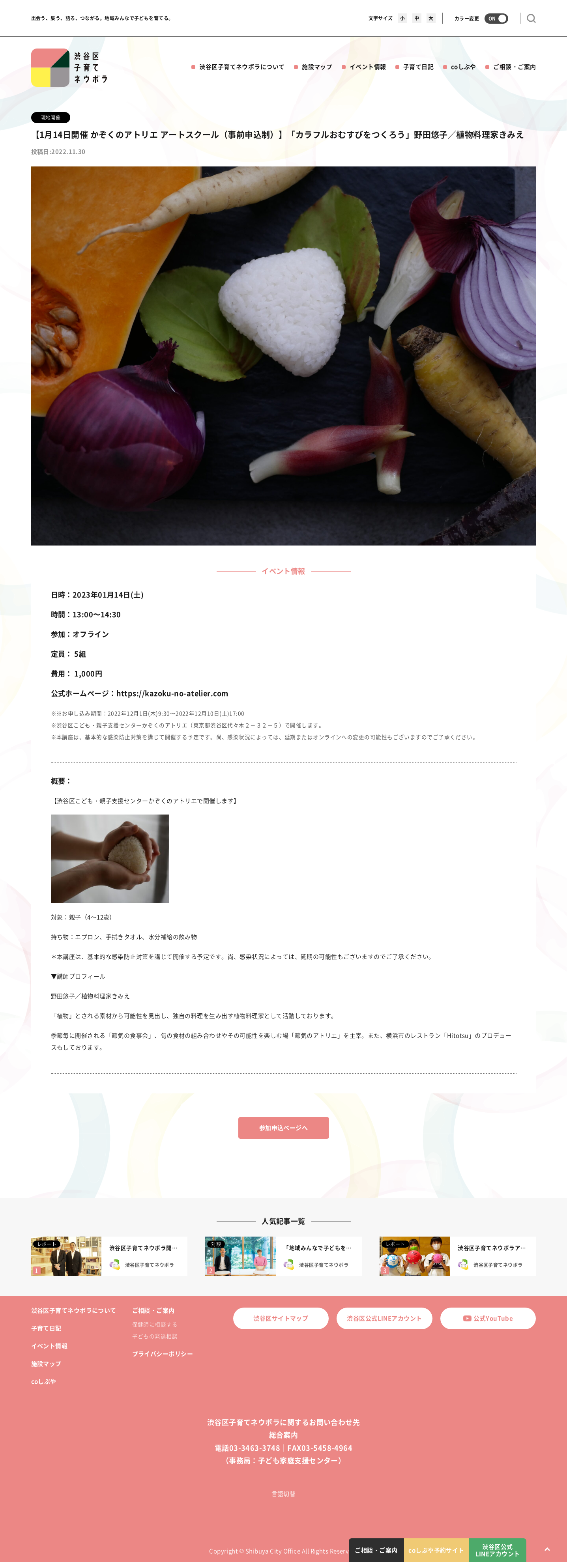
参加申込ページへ (283, 1127)
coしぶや (463, 66)
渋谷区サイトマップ (280, 1318)
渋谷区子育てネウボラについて (241, 66)
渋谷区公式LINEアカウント (384, 1318)
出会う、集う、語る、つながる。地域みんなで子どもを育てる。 (102, 18)
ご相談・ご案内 (514, 66)
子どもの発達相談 (155, 1336)
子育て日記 (418, 66)
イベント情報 (368, 66)
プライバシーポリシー (162, 1353)
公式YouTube (488, 1318)
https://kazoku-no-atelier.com (172, 693)
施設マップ (317, 66)
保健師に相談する (155, 1324)
